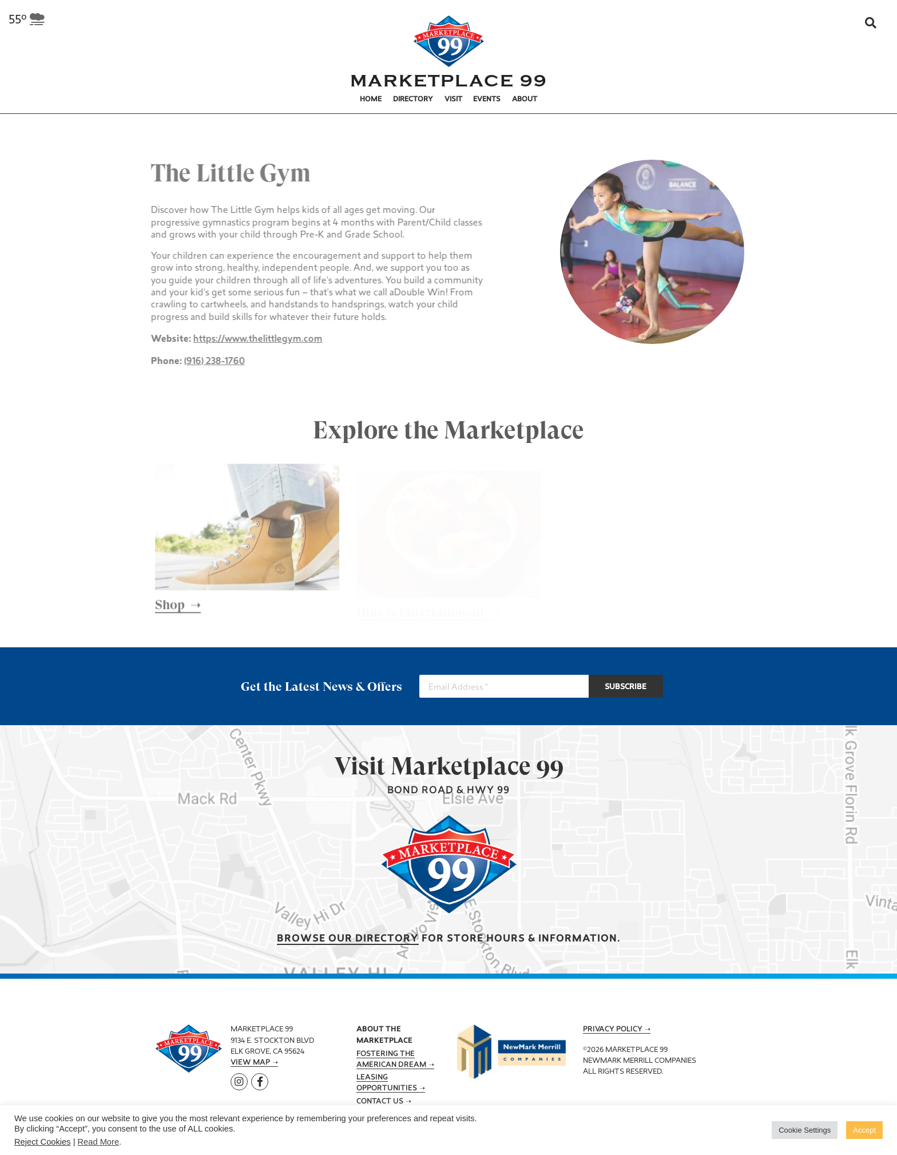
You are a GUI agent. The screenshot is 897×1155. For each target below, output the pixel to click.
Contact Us (379, 1101)
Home (371, 99)
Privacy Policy (612, 1029)
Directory (413, 99)
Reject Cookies (42, 1141)
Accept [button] (864, 1130)
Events (487, 99)
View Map (250, 1062)
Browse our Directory (348, 939)
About (524, 99)
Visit (453, 99)
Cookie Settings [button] (805, 1130)
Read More (99, 1141)
